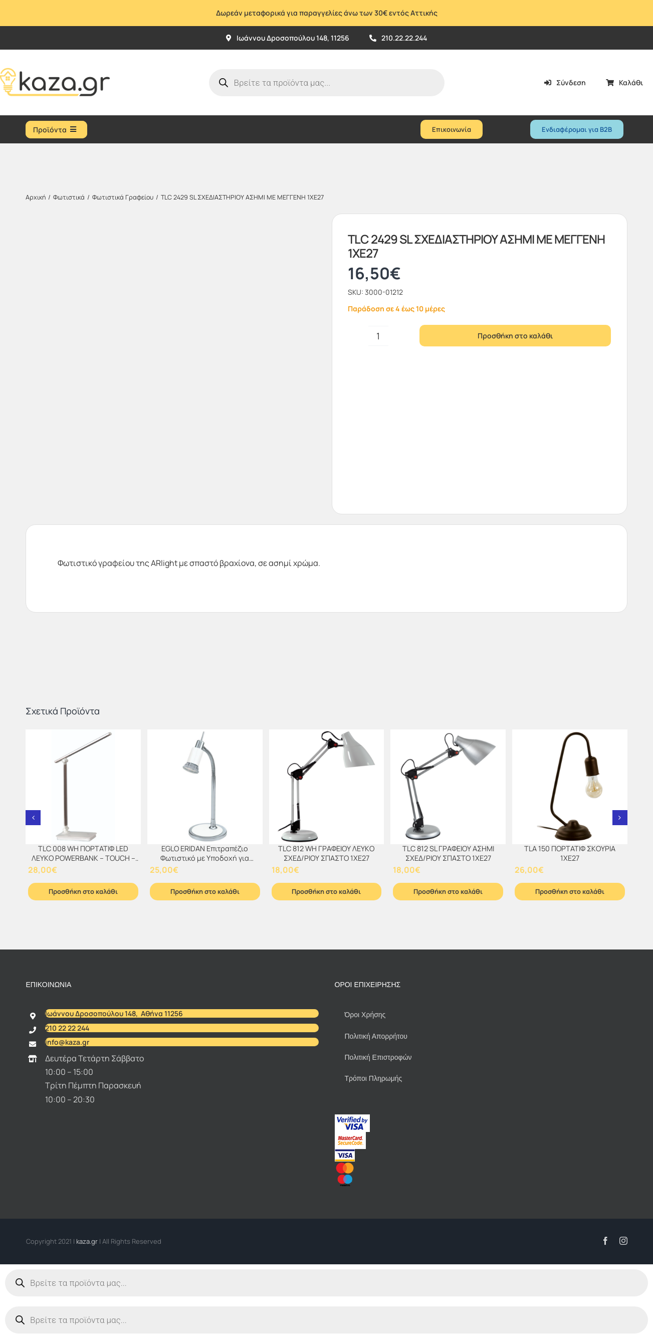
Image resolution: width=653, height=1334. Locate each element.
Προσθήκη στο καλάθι (515, 335)
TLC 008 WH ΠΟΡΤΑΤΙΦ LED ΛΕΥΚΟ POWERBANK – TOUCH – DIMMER (83, 858)
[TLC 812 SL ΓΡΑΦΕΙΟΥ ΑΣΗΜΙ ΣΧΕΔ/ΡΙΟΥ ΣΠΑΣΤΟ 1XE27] (448, 787)
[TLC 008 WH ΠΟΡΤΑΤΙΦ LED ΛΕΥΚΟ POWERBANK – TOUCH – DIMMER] (83, 787)
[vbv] (352, 1118)
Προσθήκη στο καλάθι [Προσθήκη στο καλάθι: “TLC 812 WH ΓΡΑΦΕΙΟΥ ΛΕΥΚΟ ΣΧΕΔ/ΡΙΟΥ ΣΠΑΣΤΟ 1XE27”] (326, 891)
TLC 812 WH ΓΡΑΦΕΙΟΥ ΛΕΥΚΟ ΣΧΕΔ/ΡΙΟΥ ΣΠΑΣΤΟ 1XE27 (326, 853)
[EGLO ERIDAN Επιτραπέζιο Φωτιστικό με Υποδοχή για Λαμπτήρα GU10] (205, 787)
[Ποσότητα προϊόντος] (378, 336)
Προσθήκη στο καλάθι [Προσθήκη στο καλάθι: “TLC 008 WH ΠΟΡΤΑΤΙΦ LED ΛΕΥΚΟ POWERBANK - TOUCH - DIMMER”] (83, 891)
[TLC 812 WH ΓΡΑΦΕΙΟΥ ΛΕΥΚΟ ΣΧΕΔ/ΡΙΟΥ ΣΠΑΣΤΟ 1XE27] (326, 787)
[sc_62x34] (350, 1135)
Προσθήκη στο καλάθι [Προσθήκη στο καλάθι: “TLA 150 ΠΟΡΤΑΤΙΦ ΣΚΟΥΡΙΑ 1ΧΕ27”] (569, 891)
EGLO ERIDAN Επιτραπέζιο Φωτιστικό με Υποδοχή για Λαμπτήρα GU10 (204, 858)
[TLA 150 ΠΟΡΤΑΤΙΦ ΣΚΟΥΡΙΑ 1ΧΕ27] (569, 787)
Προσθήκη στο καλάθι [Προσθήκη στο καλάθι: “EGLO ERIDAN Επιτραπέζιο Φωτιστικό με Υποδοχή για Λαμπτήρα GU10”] (205, 891)
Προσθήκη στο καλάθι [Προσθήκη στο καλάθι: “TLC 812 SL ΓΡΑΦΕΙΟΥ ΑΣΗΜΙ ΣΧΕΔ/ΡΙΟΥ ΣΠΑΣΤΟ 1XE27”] (448, 891)
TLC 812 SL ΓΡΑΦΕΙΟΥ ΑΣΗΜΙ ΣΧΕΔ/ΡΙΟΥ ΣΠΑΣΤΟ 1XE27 (448, 853)
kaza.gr (87, 1241)
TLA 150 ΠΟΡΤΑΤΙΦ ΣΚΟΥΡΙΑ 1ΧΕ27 (569, 853)
